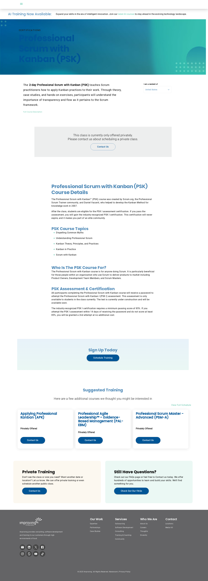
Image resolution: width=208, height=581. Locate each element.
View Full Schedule (181, 405)
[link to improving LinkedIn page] (29, 547)
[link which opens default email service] (22, 547)
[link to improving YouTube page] (36, 554)
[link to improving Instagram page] (22, 554)
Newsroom (113, 572)
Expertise (93, 524)
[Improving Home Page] (31, 522)
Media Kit (169, 528)
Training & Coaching (123, 535)
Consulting (119, 531)
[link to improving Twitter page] (36, 547)
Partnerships (95, 528)
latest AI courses (126, 14)
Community (120, 539)
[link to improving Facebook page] (42, 547)
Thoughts (144, 531)
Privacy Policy (124, 572)
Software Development (124, 528)
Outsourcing (120, 524)
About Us (144, 524)
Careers (143, 528)
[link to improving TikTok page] (42, 554)
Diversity (143, 535)
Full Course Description (32, 112)
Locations (169, 524)
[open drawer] (21, 4)
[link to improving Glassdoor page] (29, 554)
